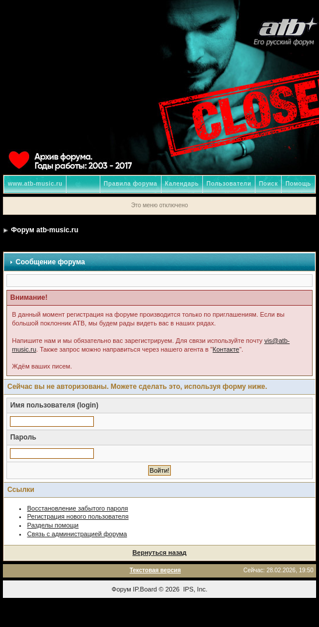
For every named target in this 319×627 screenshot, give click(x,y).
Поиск (268, 183)
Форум (121, 589)
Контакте (226, 349)
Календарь (182, 183)
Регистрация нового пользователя (77, 516)
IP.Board (145, 589)
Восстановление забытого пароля (77, 508)
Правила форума (130, 183)
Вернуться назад (159, 552)
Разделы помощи (52, 525)
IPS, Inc (194, 589)
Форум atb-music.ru (44, 230)
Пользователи (228, 183)
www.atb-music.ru (35, 183)
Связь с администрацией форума (77, 533)
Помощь (298, 183)
